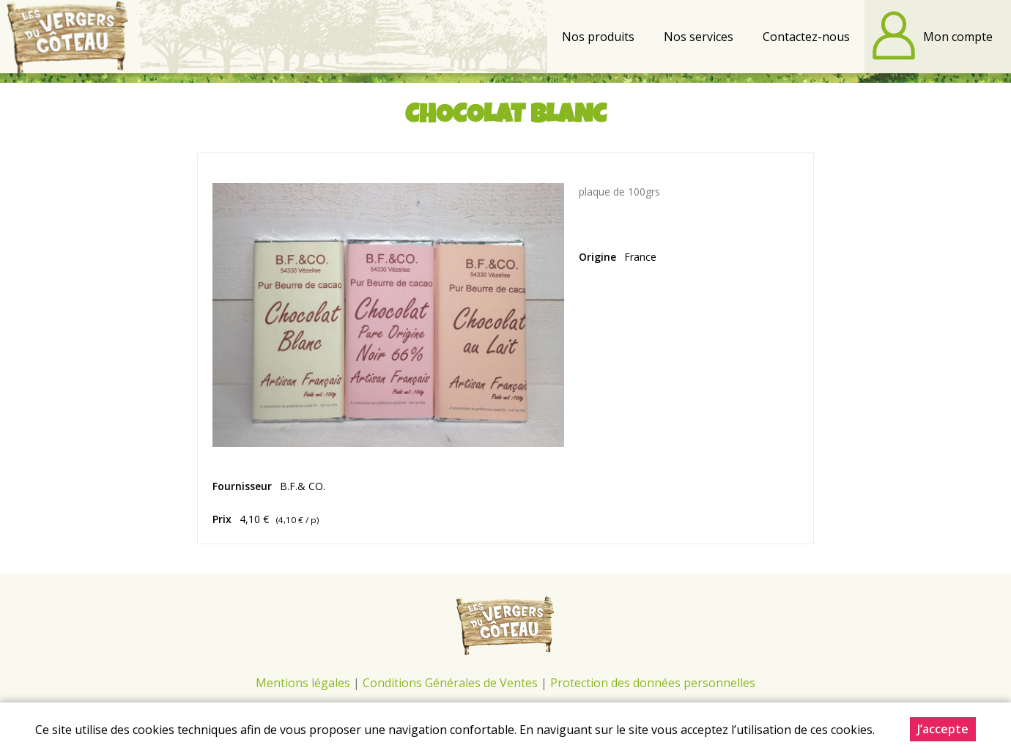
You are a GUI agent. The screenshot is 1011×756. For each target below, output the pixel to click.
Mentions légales (303, 683)
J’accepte (943, 730)
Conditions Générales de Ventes (452, 683)
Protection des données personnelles (652, 683)
